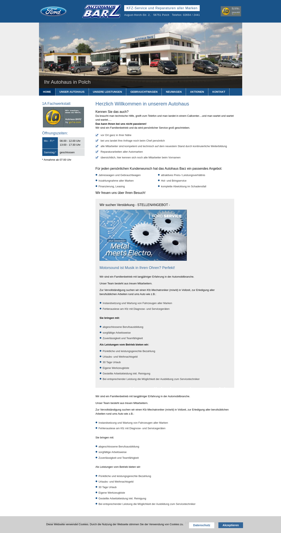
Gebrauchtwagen (143, 91)
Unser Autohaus (72, 91)
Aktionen (197, 91)
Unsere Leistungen (107, 91)
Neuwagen (174, 91)
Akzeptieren (231, 525)
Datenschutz (201, 525)
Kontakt (218, 91)
